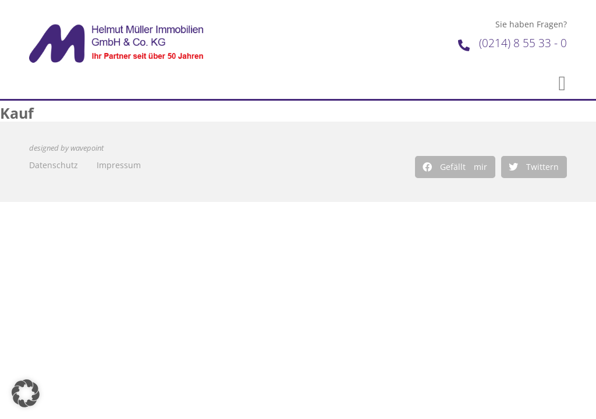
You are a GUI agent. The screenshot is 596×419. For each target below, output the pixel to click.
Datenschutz (53, 165)
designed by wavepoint (66, 148)
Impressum (119, 165)
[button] (455, 167)
